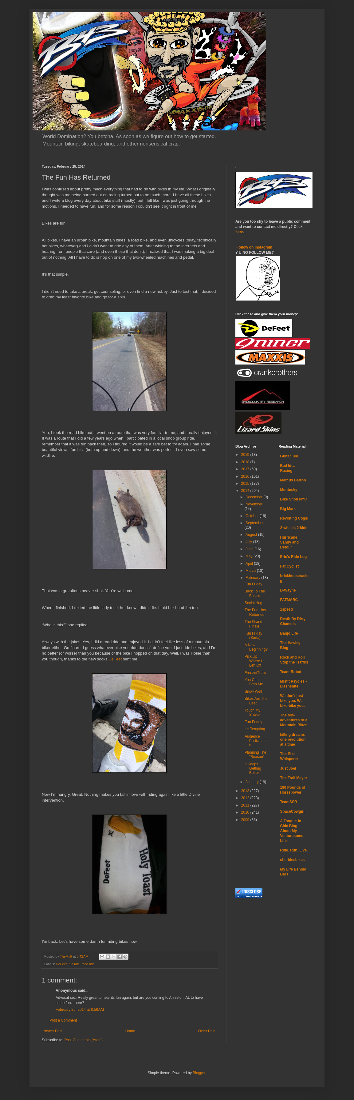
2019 (245, 454)
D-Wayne (288, 590)
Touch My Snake (252, 712)
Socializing (253, 603)
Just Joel (288, 768)
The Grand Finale (253, 624)
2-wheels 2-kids (294, 528)
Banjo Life (289, 633)
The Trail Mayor (293, 778)
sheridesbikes (292, 860)
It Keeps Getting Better (253, 768)
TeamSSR (288, 802)
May (250, 556)
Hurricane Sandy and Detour (289, 542)
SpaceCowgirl (292, 811)
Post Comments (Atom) (83, 1040)
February (253, 578)
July (249, 542)
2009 (245, 820)
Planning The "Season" (255, 754)
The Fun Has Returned (255, 612)
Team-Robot (290, 672)
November (254, 504)
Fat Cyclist (289, 566)
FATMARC (289, 600)
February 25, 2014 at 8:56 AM (80, 1009)
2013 (245, 791)
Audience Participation (256, 740)
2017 (245, 469)
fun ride (74, 964)
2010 (245, 812)
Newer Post (52, 1031)
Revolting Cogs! (294, 518)
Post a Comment (63, 1020)
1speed (286, 609)
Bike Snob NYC (293, 499)
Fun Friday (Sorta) (253, 635)
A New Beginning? (256, 647)
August (252, 534)
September (255, 523)
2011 (245, 805)
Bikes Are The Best (256, 700)
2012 (245, 798)
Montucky (288, 490)
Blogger (199, 1073)
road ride (88, 964)
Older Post (206, 1031)
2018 (245, 462)
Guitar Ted (289, 456)
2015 (245, 483)
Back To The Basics (255, 593)
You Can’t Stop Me (254, 682)
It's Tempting (255, 729)
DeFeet (115, 659)
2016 (245, 476)
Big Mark (288, 509)
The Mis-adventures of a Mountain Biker (294, 720)
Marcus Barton (293, 480)
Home (130, 1031)
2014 (245, 490)
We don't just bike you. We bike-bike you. (292, 701)
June (250, 549)
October (253, 516)
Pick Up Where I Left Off (253, 661)
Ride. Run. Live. (294, 850)
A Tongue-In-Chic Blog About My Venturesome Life (291, 831)
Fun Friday (253, 584)
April (250, 563)
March (251, 570)
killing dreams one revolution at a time (293, 739)
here (239, 232)
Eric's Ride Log (293, 557)
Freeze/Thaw (255, 673)
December (255, 497)
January (253, 782)
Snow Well (253, 691)
